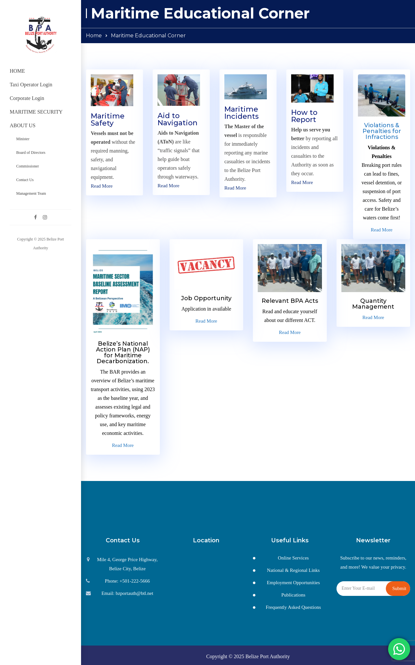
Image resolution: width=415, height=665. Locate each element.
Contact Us (25, 180)
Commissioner (27, 166)
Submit (399, 588)
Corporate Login (27, 98)
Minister (23, 139)
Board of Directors (30, 152)
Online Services (293, 557)
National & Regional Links (293, 570)
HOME (17, 71)
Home (94, 35)
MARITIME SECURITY (36, 112)
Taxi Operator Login (31, 84)
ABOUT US (22, 125)
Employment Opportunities (293, 582)
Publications (293, 594)
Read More (102, 186)
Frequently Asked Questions (293, 607)
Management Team (31, 193)
